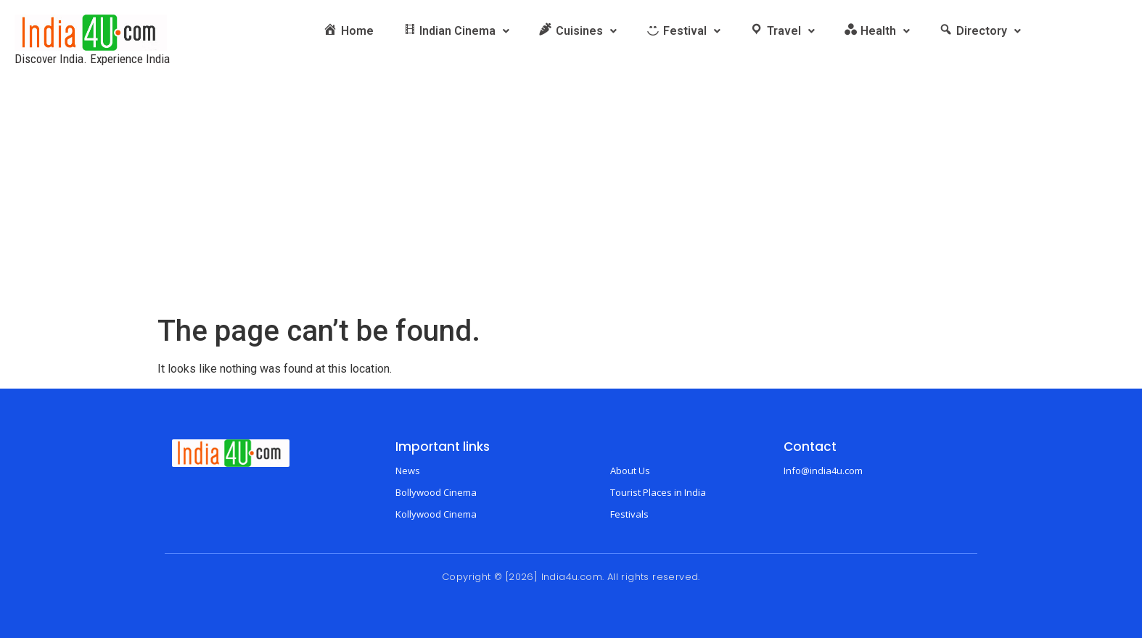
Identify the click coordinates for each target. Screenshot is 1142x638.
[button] (456, 31)
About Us (630, 470)
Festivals (629, 514)
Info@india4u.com (823, 470)
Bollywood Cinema (436, 492)
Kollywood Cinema (436, 514)
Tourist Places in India (658, 492)
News (407, 470)
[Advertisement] (571, 205)
